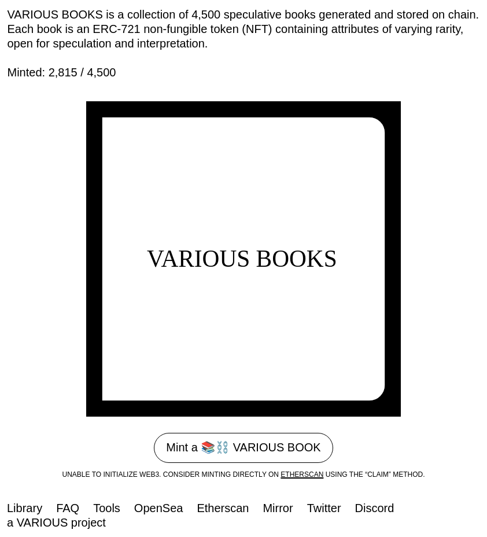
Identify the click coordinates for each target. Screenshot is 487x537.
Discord (374, 508)
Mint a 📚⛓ (243, 447)
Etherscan (223, 508)
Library (24, 508)
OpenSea (158, 508)
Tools (106, 508)
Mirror (278, 508)
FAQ (67, 508)
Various (42, 522)
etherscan (302, 474)
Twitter (324, 508)
